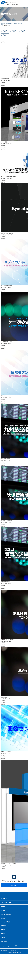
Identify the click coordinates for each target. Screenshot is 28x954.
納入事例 (3, 910)
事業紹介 (3, 933)
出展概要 (3, 82)
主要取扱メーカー (5, 918)
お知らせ (3, 937)
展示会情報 (3, 925)
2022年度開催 (5, 35)
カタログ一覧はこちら (6, 902)
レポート (3, 84)
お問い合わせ (14, 885)
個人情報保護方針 (5, 950)
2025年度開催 (5, 31)
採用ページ (18, 946)
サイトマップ (13, 950)
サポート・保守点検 (5, 922)
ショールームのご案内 (6, 914)
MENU (25, 3)
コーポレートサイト (6, 946)
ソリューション (4, 898)
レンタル (3, 906)
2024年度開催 (14, 31)
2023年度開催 (23, 31)
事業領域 (3, 929)
